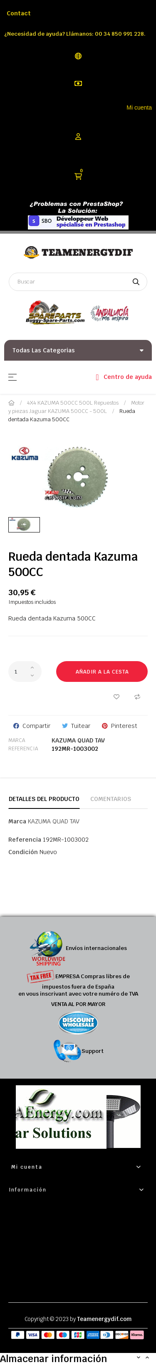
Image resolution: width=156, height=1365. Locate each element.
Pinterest (124, 726)
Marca (16, 740)
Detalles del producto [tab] (44, 799)
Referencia (23, 748)
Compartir (36, 726)
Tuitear (80, 726)
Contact (19, 13)
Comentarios (110, 799)
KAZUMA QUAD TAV (78, 740)
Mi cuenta (139, 107)
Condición (23, 852)
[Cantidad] (25, 671)
